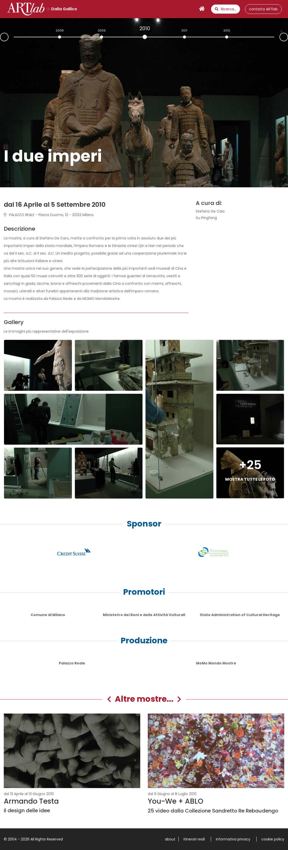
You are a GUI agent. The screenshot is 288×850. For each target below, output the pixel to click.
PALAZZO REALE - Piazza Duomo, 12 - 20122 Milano (49, 214)
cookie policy (272, 839)
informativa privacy (233, 839)
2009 (102, 30)
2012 (226, 30)
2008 (60, 30)
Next (287, 36)
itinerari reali (194, 839)
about (170, 839)
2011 (184, 30)
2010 (144, 28)
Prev (0, 37)
